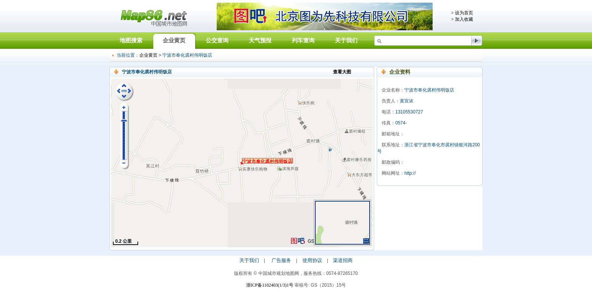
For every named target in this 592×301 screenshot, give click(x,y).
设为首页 (464, 13)
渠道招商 (343, 260)
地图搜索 (131, 40)
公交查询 (217, 40)
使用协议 (312, 260)
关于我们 (346, 40)
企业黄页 (174, 40)
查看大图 (342, 71)
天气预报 (260, 40)
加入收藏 (464, 19)
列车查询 (303, 40)
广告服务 (281, 260)
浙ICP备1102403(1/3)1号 (270, 285)
